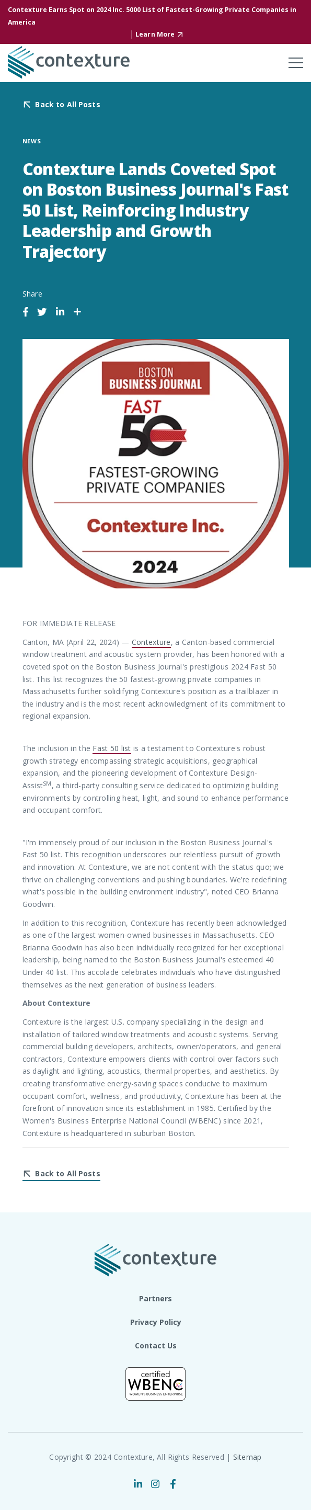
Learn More (155, 34)
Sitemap (247, 1457)
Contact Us (156, 1345)
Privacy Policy (155, 1322)
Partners (155, 1298)
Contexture (151, 642)
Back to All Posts (67, 105)
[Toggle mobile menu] (296, 63)
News (32, 141)
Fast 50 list (112, 748)
